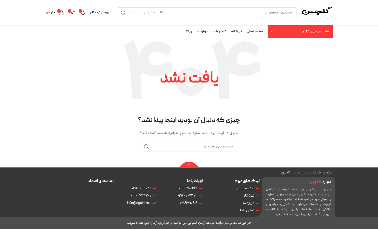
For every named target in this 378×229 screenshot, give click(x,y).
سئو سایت (222, 222)
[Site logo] (317, 12)
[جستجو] (207, 12)
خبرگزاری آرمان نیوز (156, 222)
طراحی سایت (242, 222)
